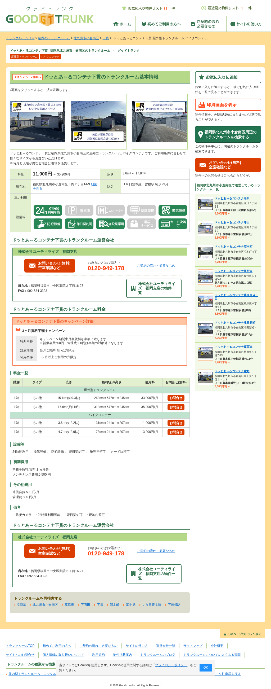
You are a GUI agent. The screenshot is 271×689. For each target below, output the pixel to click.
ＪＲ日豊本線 (151, 605)
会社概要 (217, 646)
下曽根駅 (174, 605)
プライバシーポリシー (171, 665)
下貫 (106, 38)
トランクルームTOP (20, 38)
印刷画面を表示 (222, 104)
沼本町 (114, 605)
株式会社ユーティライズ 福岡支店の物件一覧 (153, 288)
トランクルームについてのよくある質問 (212, 655)
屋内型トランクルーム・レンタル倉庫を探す (40, 674)
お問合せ (176, 398)
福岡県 (21, 605)
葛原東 (69, 605)
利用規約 (98, 655)
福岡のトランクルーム (54, 38)
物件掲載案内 (122, 655)
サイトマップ (192, 646)
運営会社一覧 (165, 646)
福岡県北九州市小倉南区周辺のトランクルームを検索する (230, 134)
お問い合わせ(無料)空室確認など (49, 265)
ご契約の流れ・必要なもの (156, 265)
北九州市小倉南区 (86, 38)
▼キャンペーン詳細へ (27, 77)
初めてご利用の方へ (57, 646)
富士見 (131, 605)
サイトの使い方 (137, 646)
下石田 (85, 605)
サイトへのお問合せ (20, 655)
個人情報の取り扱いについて (63, 655)
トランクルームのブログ (157, 655)
